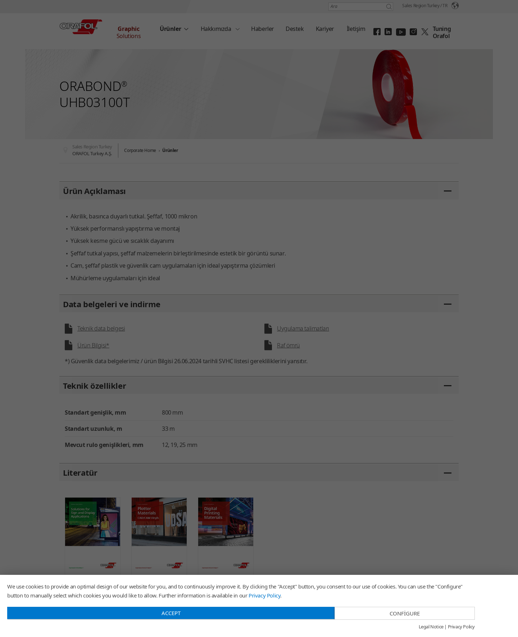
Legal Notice (431, 627)
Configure (405, 613)
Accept (171, 613)
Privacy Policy (264, 595)
